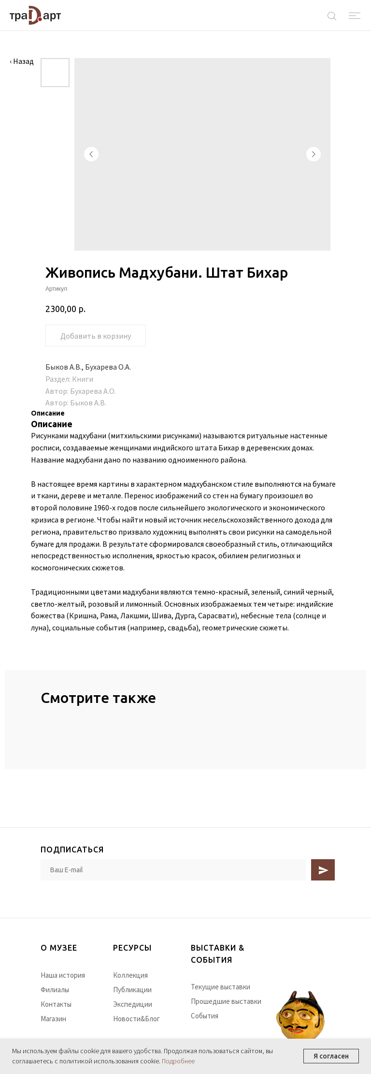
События (204, 1015)
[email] (173, 869)
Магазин (53, 1018)
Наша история (63, 975)
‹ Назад (22, 61)
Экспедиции (132, 1004)
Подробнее (178, 1061)
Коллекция (130, 975)
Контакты (56, 1004)
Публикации (132, 989)
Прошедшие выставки (226, 1001)
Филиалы (55, 989)
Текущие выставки (220, 986)
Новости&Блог (136, 1018)
